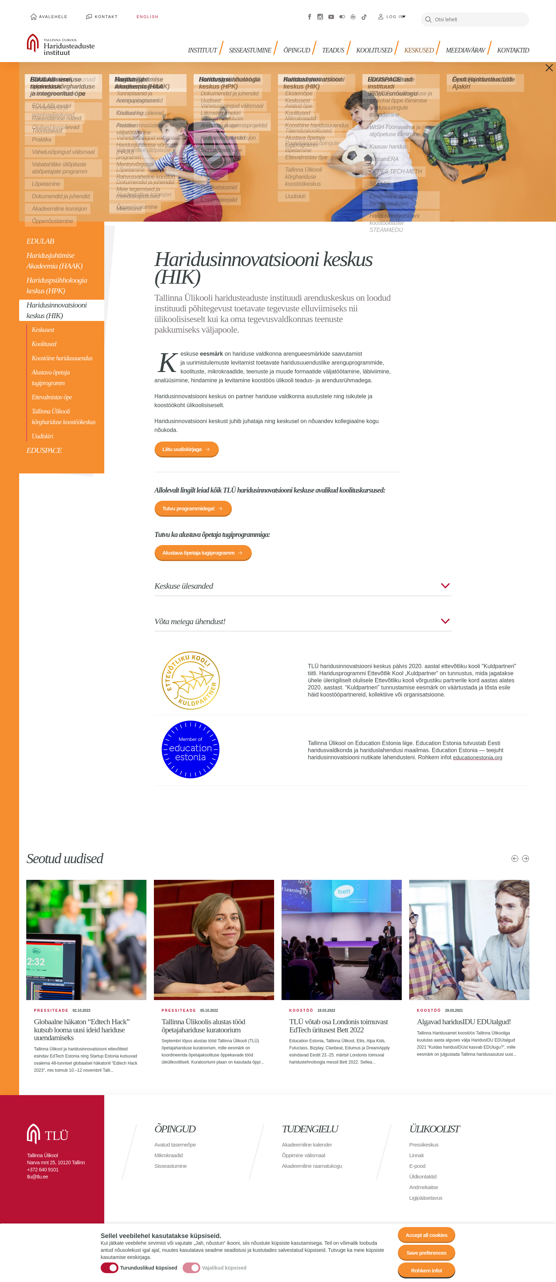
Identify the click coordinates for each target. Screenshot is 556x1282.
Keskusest (43, 324)
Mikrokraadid (170, 1157)
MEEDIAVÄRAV (460, 42)
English (130, 14)
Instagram (320, 14)
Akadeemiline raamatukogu (314, 1168)
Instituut (180, 42)
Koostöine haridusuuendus (62, 352)
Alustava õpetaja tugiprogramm (51, 372)
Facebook (309, 14)
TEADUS (319, 42)
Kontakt (96, 14)
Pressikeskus (424, 1147)
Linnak (417, 1157)
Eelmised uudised (514, 858)
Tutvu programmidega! (191, 506)
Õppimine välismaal (305, 1157)
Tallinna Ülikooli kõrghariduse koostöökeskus (63, 411)
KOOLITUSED (363, 42)
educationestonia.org (479, 757)
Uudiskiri (42, 430)
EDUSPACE (44, 444)
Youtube (331, 14)
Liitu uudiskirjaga (184, 445)
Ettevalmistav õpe (52, 391)
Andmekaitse (424, 1189)
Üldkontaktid (423, 1179)
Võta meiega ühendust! (190, 621)
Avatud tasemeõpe (177, 1147)
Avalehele (50, 14)
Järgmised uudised (525, 858)
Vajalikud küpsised (224, 1265)
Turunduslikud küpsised (148, 1265)
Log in (395, 14)
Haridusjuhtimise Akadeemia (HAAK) (54, 255)
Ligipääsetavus (427, 1200)
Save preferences (424, 1250)
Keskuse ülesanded (184, 585)
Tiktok (364, 14)
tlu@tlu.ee (37, 1179)
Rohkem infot (424, 1269)
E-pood (418, 1168)
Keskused (410, 42)
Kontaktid (511, 42)
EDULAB (40, 235)
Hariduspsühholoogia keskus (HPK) (56, 280)
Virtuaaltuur (353, 14)
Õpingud (281, 42)
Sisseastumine (231, 42)
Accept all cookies (424, 1230)
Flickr (342, 14)
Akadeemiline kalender (308, 1147)
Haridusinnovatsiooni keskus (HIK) (56, 305)
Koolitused (44, 338)
